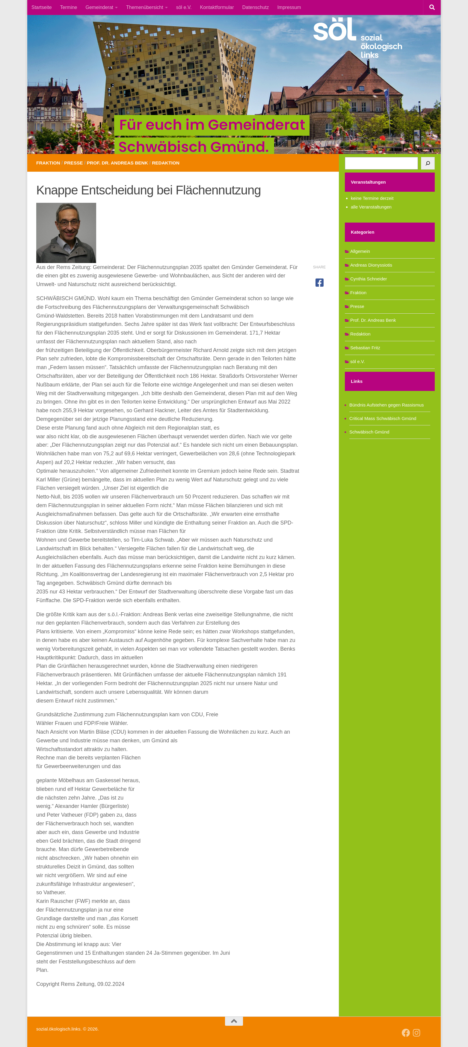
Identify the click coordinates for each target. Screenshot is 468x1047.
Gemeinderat (100, 7)
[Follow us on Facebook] (406, 1033)
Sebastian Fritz (365, 347)
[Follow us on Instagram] (417, 1033)
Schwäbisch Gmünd (369, 431)
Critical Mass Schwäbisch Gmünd (382, 418)
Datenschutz (255, 7)
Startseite (41, 7)
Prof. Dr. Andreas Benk (120, 162)
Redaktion (170, 162)
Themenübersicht (144, 7)
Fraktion (48, 162)
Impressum (289, 7)
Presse (74, 162)
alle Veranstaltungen (371, 206)
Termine (68, 7)
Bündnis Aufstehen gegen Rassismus (386, 404)
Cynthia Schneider (368, 278)
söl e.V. (184, 7)
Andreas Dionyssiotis (371, 265)
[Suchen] (428, 163)
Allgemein (360, 251)
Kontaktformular (217, 7)
